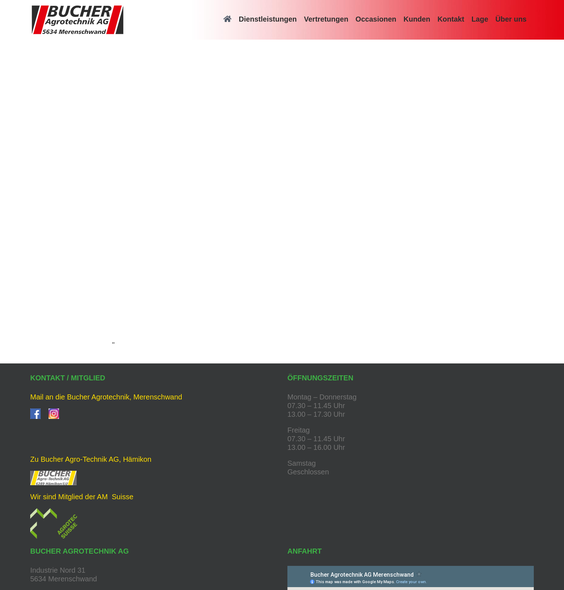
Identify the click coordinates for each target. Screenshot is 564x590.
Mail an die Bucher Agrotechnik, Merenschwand (106, 397)
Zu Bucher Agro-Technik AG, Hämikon (90, 459)
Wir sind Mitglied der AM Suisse (81, 497)
